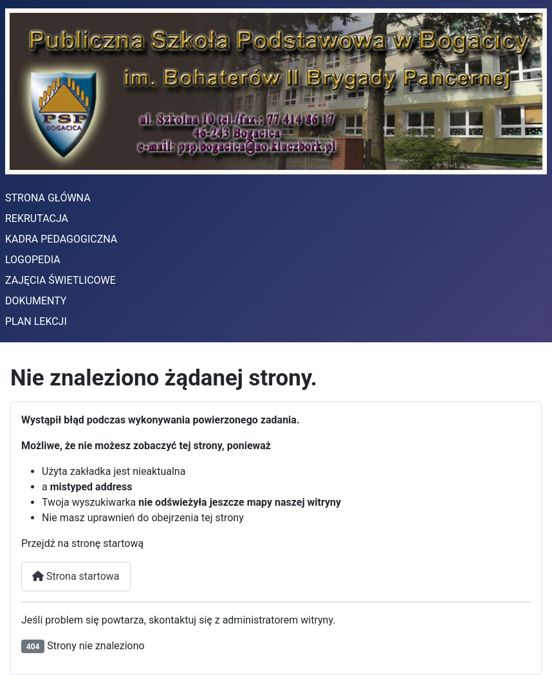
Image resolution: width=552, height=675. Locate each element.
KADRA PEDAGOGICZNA (61, 239)
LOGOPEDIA (32, 260)
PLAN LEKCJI (36, 321)
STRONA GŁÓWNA (48, 198)
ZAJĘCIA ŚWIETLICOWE (60, 280)
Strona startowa (76, 576)
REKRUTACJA (36, 218)
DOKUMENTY (35, 301)
